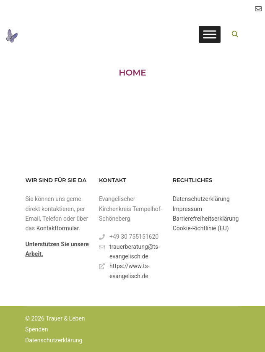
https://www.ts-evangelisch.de (124, 270)
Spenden (36, 329)
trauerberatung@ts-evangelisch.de (129, 251)
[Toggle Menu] (209, 34)
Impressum (187, 209)
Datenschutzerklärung (201, 199)
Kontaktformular (57, 228)
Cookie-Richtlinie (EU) (201, 228)
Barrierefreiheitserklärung (206, 218)
